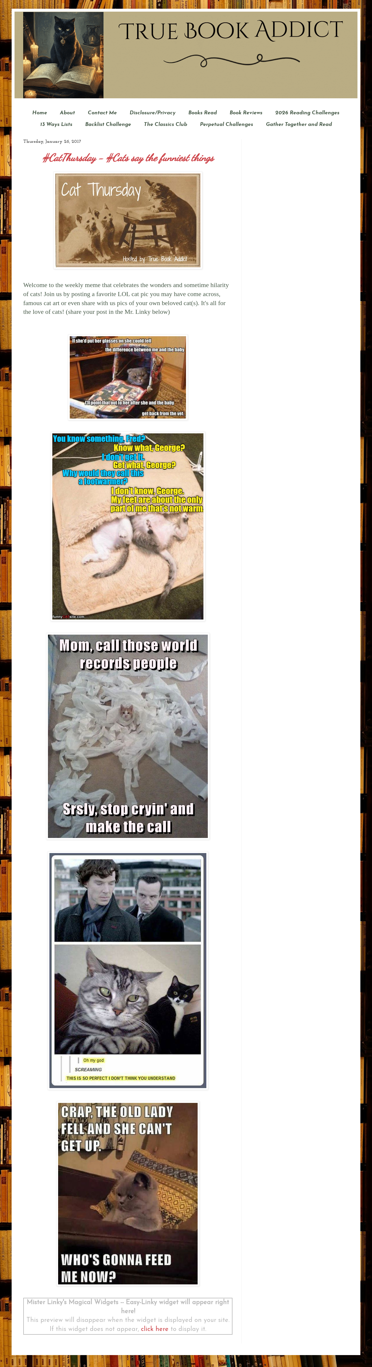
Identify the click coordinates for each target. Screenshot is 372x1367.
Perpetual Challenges (226, 124)
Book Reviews (246, 113)
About (67, 113)
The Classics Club (165, 124)
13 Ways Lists (56, 124)
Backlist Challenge (108, 124)
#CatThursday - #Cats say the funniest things (128, 158)
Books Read (202, 113)
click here (155, 1329)
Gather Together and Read (299, 124)
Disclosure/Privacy (153, 113)
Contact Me (102, 113)
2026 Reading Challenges (307, 113)
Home (39, 113)
